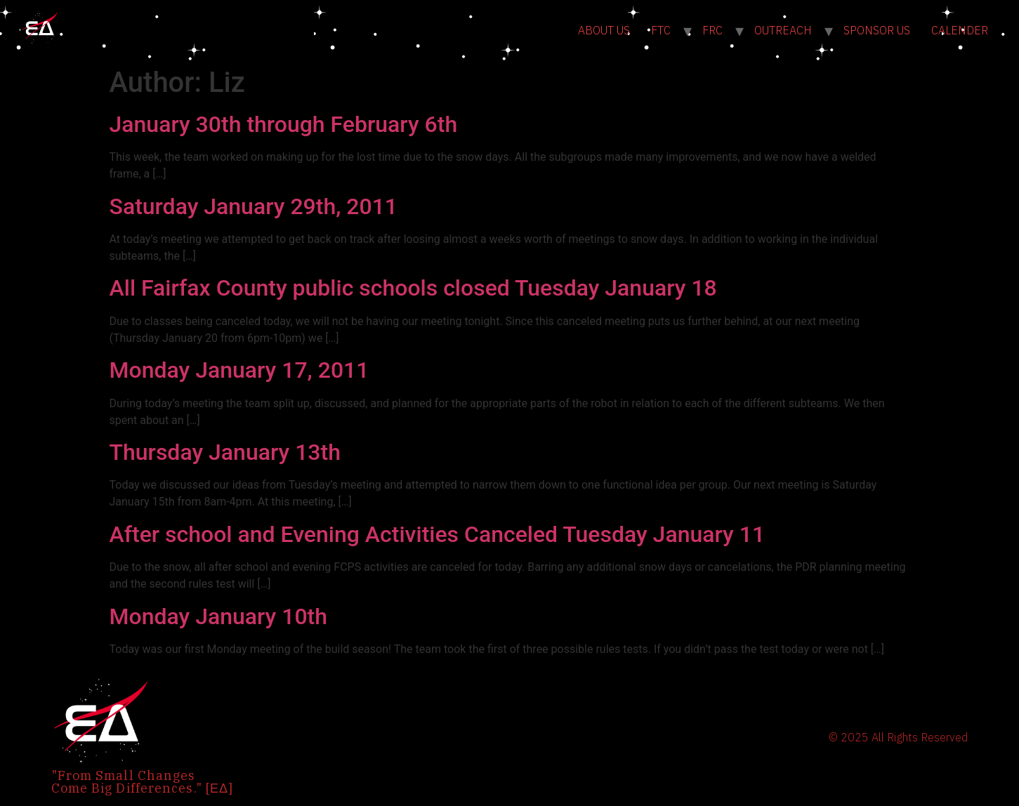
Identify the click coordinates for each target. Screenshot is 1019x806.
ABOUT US (604, 30)
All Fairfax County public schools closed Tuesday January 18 (413, 288)
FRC (712, 30)
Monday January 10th (219, 616)
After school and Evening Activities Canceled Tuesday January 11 (437, 534)
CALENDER (959, 30)
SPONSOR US (876, 30)
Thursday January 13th (225, 452)
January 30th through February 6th (284, 124)
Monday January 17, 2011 (239, 370)
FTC (661, 30)
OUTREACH (783, 30)
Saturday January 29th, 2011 (254, 206)
